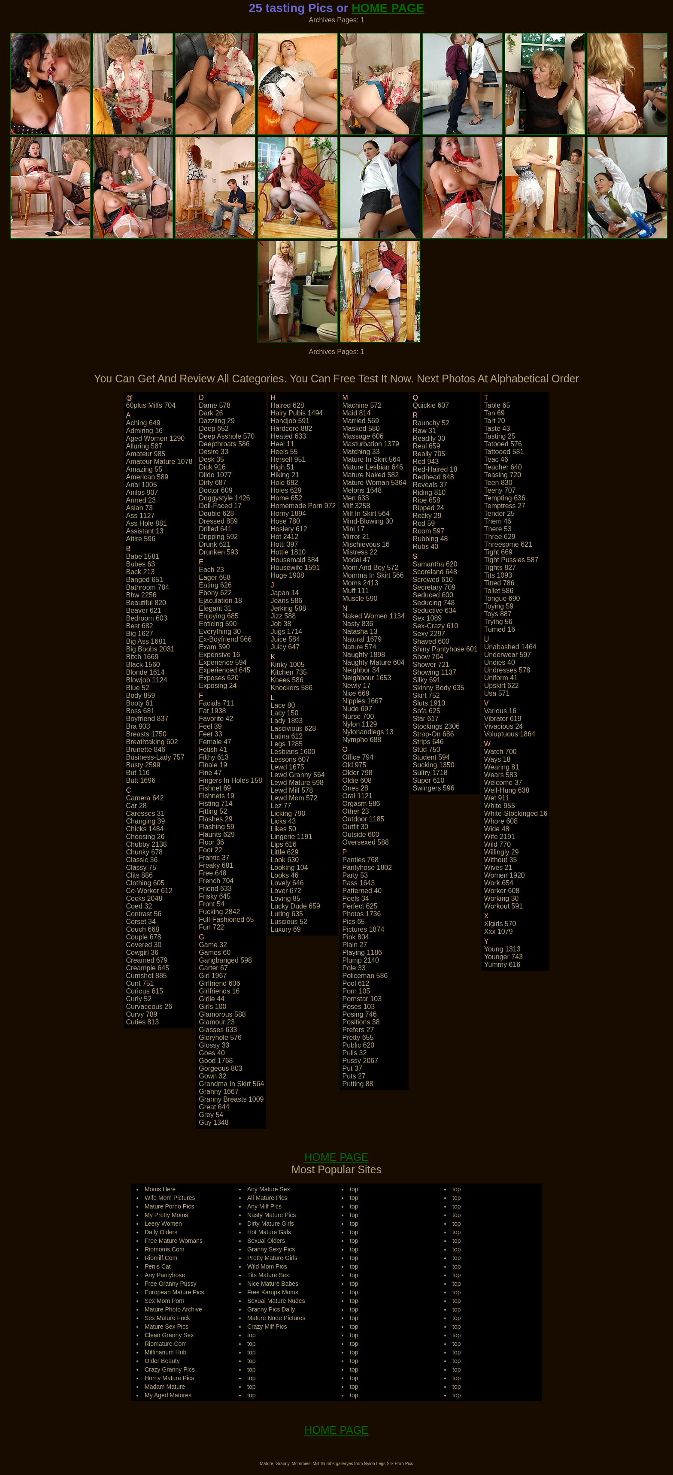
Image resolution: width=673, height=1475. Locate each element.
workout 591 (503, 906)
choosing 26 (145, 836)
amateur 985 (146, 453)
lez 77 (280, 805)
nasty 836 (357, 623)
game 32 (213, 944)
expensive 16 (219, 654)
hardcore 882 (291, 428)
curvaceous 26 (149, 1006)
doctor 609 (215, 490)
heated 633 (288, 436)
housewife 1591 (295, 567)
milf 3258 (356, 505)
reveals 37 (430, 484)
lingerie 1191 (291, 836)
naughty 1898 (363, 654)
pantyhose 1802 (367, 867)
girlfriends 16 (219, 991)
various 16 (500, 711)
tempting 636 (504, 498)
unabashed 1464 (510, 647)
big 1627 (139, 633)
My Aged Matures (168, 1395)
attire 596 (140, 538)
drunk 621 (214, 544)
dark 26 (211, 413)
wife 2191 (499, 836)
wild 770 (497, 844)
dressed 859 (218, 521)
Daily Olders (161, 1232)
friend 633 (215, 888)
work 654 (498, 883)
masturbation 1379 (370, 444)
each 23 (211, 569)
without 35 (500, 859)
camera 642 (145, 798)
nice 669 (355, 693)
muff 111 (355, 590)
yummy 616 (502, 964)
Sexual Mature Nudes (276, 1300)
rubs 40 (426, 546)
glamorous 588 (222, 1014)
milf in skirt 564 (365, 513)
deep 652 (213, 428)
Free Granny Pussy (171, 1283)
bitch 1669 (142, 656)
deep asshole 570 (227, 436)
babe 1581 (142, 556)
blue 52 (137, 687)
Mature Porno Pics (169, 1206)
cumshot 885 (146, 975)
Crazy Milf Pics (267, 1326)
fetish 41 (213, 749)
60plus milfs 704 (151, 405)
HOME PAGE (388, 8)
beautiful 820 (146, 602)
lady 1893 (286, 720)
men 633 (355, 498)
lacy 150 (284, 713)
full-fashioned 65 (226, 919)
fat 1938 (212, 711)
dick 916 (212, 467)
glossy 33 (214, 1045)
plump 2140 (360, 960)
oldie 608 (357, 780)
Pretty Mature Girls (272, 1257)
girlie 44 (211, 999)
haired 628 (287, 405)
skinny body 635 (438, 687)
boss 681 (140, 711)
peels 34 (355, 898)
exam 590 (214, 647)
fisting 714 (215, 803)
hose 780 (285, 521)
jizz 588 (283, 616)
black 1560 (143, 664)
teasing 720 (502, 475)
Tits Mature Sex (268, 1275)
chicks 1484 (145, 829)
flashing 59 (216, 826)
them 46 (497, 521)
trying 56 (498, 621)
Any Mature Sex (268, 1189)
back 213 (140, 571)
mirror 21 (356, 536)
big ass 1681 (146, 641)
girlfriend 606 (219, 983)
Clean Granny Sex (169, 1335)
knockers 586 (291, 687)
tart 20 (494, 420)
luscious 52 (288, 921)
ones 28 (355, 788)
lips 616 (283, 844)
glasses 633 (218, 1029)
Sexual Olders (266, 1240)
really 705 (429, 453)
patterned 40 (362, 890)
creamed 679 (147, 960)
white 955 (499, 805)
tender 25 (499, 513)
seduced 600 (433, 595)
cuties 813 (142, 1022)
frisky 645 (214, 896)
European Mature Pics (174, 1292)
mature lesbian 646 (372, 467)
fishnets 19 (216, 796)
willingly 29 (501, 852)
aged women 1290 (155, 438)
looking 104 (289, 867)
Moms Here (160, 1189)
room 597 (429, 531)
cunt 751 (140, 983)
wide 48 (496, 829)
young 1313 (502, 949)
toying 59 (499, 606)
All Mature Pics (267, 1197)
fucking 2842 (219, 911)
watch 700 (500, 751)
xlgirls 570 (500, 923)
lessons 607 (289, 759)
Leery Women (163, 1223)
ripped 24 (428, 508)
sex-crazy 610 (435, 626)
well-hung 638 (507, 790)
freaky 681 (216, 865)
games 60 (214, 952)
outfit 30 (355, 826)
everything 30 (220, 631)
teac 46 (496, 459)
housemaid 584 (294, 559)
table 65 (497, 405)
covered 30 (144, 944)
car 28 (136, 805)
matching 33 (360, 451)
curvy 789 (142, 1014)
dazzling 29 (217, 420)
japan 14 (284, 593)
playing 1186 (362, 952)
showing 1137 (434, 672)
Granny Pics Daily (271, 1309)
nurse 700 (358, 716)
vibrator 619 (502, 718)
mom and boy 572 (370, 567)
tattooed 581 (504, 451)
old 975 (354, 765)
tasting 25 (499, 436)
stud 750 (426, 749)
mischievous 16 (365, 544)
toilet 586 (499, 590)
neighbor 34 (360, 670)
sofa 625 (426, 711)
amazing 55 (144, 469)
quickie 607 (431, 405)
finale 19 (213, 765)
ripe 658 (426, 500)
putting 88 (357, 1083)
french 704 (216, 880)
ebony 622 (215, 593)
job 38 (280, 623)
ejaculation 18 (220, 600)
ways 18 (497, 759)
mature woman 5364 (374, 482)
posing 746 (359, 1014)
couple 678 (143, 937)
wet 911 (496, 798)
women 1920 (504, 875)
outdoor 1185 (363, 819)
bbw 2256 (141, 595)
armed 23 (141, 500)
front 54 (211, 904)
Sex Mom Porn (165, 1300)
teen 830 (498, 482)
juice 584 (285, 639)
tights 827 (500, 567)
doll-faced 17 (220, 505)
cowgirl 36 (142, 952)
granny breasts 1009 (231, 1099)
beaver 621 (143, 610)
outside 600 (360, 834)
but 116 (138, 772)
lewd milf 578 (291, 790)
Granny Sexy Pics (271, 1249)
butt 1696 (141, 780)
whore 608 (501, 821)
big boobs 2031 (150, 649)
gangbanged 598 (225, 960)
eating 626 (215, 585)
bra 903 (138, 726)
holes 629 (285, 490)
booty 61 (139, 703)
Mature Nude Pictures (276, 1317)
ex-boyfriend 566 (225, 639)
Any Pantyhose (165, 1275)
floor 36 (211, 842)
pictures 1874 (363, 929)
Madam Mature (165, 1386)
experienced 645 (224, 670)
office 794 (357, 757)
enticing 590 (217, 623)
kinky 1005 (287, 664)
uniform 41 (501, 677)
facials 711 (216, 703)
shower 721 (431, 664)
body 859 (140, 695)
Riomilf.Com (161, 1257)
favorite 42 (216, 718)
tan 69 (494, 413)
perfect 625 (359, 906)
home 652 (286, 498)
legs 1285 (286, 744)
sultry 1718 (430, 772)
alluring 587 (144, 446)
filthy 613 (213, 757)
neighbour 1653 (366, 677)
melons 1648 (362, 490)
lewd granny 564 (297, 774)
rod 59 (424, 523)
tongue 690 (502, 598)
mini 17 (353, 529)
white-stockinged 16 (516, 813)
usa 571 (497, 693)
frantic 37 (214, 857)
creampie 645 (148, 968)
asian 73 (139, 508)
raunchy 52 (431, 423)
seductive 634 (434, 610)
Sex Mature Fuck (167, 1317)
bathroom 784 (148, 587)
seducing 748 (434, 602)
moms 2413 (360, 583)
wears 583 (500, 774)
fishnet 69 (215, 788)
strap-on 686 (433, 734)
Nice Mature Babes (272, 1283)
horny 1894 (288, 513)
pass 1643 (358, 883)
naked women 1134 (373, 616)
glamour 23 (217, 1022)
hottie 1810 (288, 552)
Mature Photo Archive (173, 1309)
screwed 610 (433, 579)
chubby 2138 (146, 844)
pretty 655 (357, 1037)
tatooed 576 (503, 444)
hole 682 (284, 482)
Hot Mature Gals (269, 1232)
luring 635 (286, 914)
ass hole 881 (146, 523)
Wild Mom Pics (267, 1266)
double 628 (216, 513)
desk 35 (211, 459)
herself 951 (288, 459)
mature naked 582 (370, 475)
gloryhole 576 (220, 1037)
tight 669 (498, 552)
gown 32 (212, 1076)
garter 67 (213, 968)
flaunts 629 (217, 834)
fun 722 (211, 927)
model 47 (356, 559)
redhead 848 (433, 477)
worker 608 (501, 890)
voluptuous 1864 (509, 734)
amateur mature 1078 (159, 461)
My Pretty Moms (166, 1214)
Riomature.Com (166, 1343)
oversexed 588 (365, 842)
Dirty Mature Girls (270, 1223)
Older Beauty (162, 1360)
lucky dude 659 (295, 906)
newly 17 (356, 685)
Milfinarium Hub (165, 1352)
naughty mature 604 (373, 662)
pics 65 (353, 921)
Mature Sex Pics (166, 1326)
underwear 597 (507, 654)
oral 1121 (357, 796)
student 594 (431, 757)
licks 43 (283, 821)
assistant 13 (145, 531)
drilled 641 (215, 529)
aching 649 (143, 423)
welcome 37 (503, 782)
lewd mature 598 (297, 782)
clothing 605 (145, 883)
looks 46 (284, 875)
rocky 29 (427, 515)
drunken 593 (218, 552)
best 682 (139, 626)
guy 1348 (213, 1122)
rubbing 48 (430, 538)
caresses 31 (145, 813)
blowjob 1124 (146, 680)
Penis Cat (158, 1266)
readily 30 (429, 438)
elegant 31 (215, 608)
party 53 (355, 875)
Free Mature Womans (174, 1240)
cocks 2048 (144, 898)
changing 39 (145, 821)
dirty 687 (212, 482)
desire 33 (213, 451)
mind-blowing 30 (367, 521)
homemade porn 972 (303, 505)
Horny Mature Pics (169, 1378)
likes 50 (283, 829)
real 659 (426, 446)
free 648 (212, 873)
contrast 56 (144, 914)
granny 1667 (219, 1091)
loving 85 (285, 898)
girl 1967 (213, 975)
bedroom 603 (146, 618)
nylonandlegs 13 (367, 732)
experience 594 (222, 662)
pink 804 (355, 937)
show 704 (428, 656)
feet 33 (210, 734)
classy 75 (141, 867)
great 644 (214, 1107)
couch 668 (142, 929)
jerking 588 (288, 608)
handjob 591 (289, 420)
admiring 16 (144, 430)
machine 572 (362, 405)
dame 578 (214, 405)
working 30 (501, 898)
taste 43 (497, 428)
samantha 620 (435, 564)
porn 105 (356, 991)
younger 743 (503, 956)
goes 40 (211, 1053)
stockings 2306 (436, 726)
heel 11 (282, 444)
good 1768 (216, 1060)
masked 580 (360, 428)
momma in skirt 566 (372, 575)
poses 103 (358, 1006)
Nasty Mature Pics (271, 1214)
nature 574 (359, 647)
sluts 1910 (429, 703)
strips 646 (428, 741)
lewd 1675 (287, 767)
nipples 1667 (362, 701)
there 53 (498, 529)
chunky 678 (144, 852)
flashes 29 (215, 819)
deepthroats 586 (224, 444)
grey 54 (211, 1114)
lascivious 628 (293, 728)
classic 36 (142, 859)
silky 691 (427, 680)
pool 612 (355, 983)
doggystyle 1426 (224, 498)
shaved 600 (431, 641)
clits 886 (139, 875)
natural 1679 (362, 639)
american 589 (147, 477)
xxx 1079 (498, 931)
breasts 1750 (146, 734)
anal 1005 (141, 484)
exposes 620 (219, 677)
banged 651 (144, 579)
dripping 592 (218, 536)
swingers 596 (434, 788)
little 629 (284, 852)
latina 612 (286, 736)
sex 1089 (427, 618)
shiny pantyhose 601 (445, 649)
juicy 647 (285, 647)
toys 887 (498, 614)
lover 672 (285, 890)
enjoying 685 (219, 616)
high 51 (282, 467)
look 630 (284, 859)
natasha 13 (359, 631)
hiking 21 (284, 475)
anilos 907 (142, 492)
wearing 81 (501, 767)
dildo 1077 (215, 475)
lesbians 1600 (292, 751)
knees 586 (286, 680)
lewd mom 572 (293, 798)
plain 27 (354, 944)
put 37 (352, 1068)
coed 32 (139, 906)
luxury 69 (285, 929)
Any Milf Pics (264, 1206)
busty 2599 (143, 765)
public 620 (358, 1045)
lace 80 (282, 705)
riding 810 (429, 492)
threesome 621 (508, 544)
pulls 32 (354, 1053)
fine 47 (210, 772)
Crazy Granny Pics (170, 1369)
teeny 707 (500, 490)
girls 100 (212, 1006)
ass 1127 (140, 515)
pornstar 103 (362, 999)
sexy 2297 (429, 633)
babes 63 (140, 564)
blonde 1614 (145, 672)
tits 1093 (498, 575)
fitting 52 (213, 811)
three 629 (499, 536)
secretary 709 (434, 587)
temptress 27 (504, 505)
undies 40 (499, 662)
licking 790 (287, 813)
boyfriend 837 (147, 718)
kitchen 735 (288, 672)
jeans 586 (286, 600)
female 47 (215, 741)
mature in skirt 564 (371, 459)
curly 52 (139, 999)
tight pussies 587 (511, 559)
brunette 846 (146, 749)
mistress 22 (359, 552)
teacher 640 (503, 467)
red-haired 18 (435, 469)
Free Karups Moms (272, 1292)
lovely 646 (286, 883)
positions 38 (360, 1022)
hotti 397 (284, 544)
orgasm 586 (361, 803)
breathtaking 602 (152, 741)
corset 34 (141, 921)
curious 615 (144, 991)
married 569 (360, 420)
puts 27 (353, 1076)
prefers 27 (358, 1029)
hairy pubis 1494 (296, 413)
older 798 (357, 772)
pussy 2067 (360, 1060)
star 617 (426, 718)
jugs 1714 (286, 631)
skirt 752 (426, 695)
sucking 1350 (434, 765)
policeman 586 (365, 975)
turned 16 (499, 629)
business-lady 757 (155, 757)
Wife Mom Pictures (170, 1197)
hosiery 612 (288, 529)
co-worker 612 (149, 890)
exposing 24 (217, 685)
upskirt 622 (501, 685)
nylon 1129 (359, 724)
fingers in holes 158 (230, 780)
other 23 (355, 811)
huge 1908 (287, 575)
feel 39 (210, 726)
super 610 (429, 780)
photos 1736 (361, 914)
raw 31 (424, 430)
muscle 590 (359, 598)
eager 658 (214, 577)
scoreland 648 (435, 571)
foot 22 (210, 850)
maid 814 (356, 413)
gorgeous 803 (220, 1068)
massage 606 (362, 436)
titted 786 (499, 583)
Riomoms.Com (165, 1249)
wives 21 (498, 867)
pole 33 (353, 968)
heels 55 (283, 451)
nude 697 (357, 708)
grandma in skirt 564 (231, 1083)
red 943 (426, 461)
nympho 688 (361, 739)
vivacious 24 (503, 726)
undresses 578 (507, 670)
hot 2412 (284, 536)
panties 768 (360, 859)
